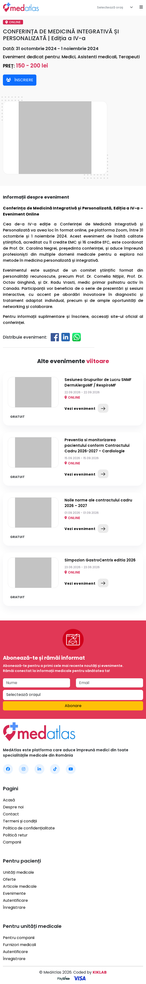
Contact (11, 814)
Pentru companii (18, 937)
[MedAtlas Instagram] (24, 769)
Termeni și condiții (20, 821)
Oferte (9, 879)
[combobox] (116, 7)
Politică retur (15, 835)
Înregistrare (14, 907)
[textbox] (112, 7)
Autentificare (15, 900)
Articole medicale (20, 886)
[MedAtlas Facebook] (8, 769)
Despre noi (13, 807)
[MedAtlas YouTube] (71, 769)
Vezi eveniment (86, 408)
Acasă (9, 800)
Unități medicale (18, 872)
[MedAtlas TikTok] (55, 769)
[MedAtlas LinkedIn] (39, 769)
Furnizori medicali (19, 944)
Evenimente (14, 893)
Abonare (73, 705)
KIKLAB (100, 972)
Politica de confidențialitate (29, 828)
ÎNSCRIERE (19, 80)
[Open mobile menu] (141, 7)
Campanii (12, 842)
